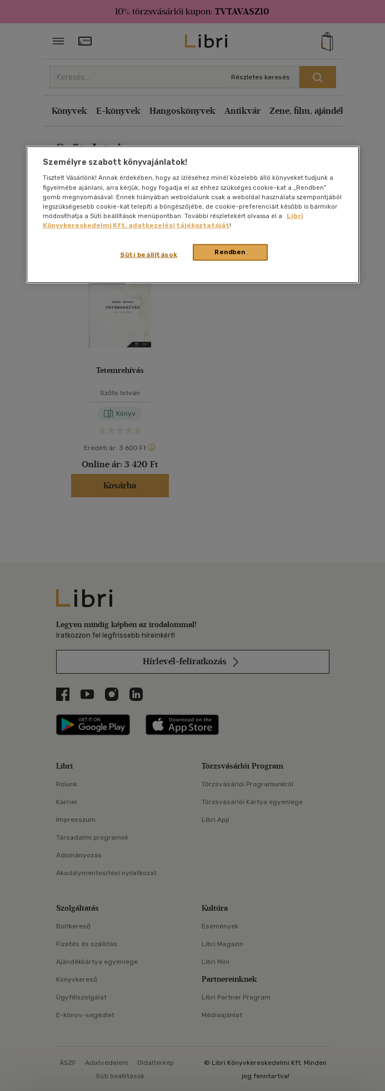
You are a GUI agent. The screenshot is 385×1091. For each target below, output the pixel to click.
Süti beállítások (148, 255)
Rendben (230, 252)
